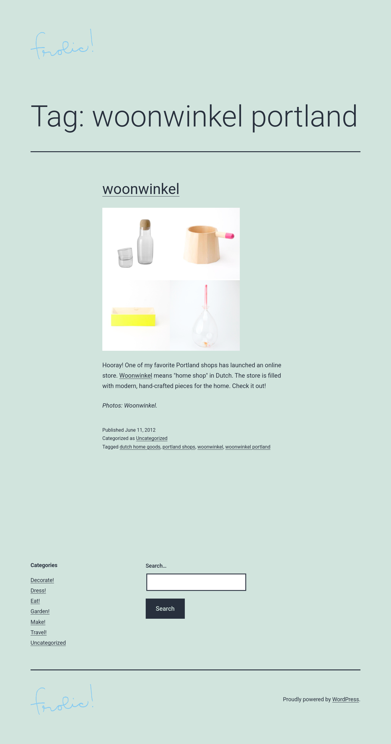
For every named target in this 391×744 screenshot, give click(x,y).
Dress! (38, 590)
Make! (38, 622)
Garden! (40, 611)
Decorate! (42, 580)
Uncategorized (151, 438)
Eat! (35, 601)
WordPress (345, 699)
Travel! (39, 632)
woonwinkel (141, 189)
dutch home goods (140, 447)
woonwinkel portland (248, 447)
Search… (156, 566)
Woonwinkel (135, 375)
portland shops (179, 447)
